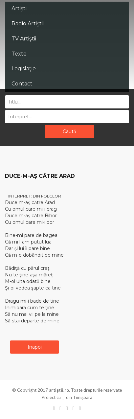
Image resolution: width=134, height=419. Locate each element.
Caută (69, 131)
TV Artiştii (23, 38)
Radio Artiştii (27, 23)
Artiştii (19, 8)
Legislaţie (23, 68)
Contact (22, 84)
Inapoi (35, 347)
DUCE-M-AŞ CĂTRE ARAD (40, 176)
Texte (19, 54)
